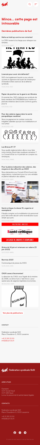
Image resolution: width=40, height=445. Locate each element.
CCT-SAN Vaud (7, 393)
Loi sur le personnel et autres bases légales (18, 395)
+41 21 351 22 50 (8, 338)
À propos (5, 389)
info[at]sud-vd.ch (8, 341)
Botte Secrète (30, 439)
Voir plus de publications (13, 313)
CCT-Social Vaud (8, 391)
